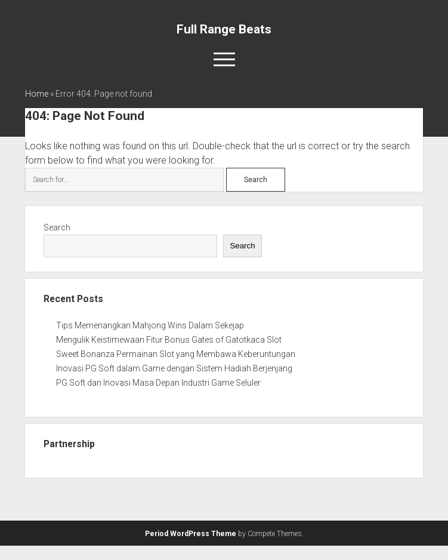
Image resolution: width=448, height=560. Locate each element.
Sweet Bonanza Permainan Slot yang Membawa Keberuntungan (175, 354)
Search (57, 227)
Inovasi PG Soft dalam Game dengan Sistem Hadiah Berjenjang (174, 368)
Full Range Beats (224, 29)
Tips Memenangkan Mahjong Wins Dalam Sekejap (150, 325)
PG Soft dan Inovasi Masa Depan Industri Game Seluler (158, 382)
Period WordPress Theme (190, 534)
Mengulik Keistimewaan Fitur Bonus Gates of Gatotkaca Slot (169, 339)
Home (36, 94)
